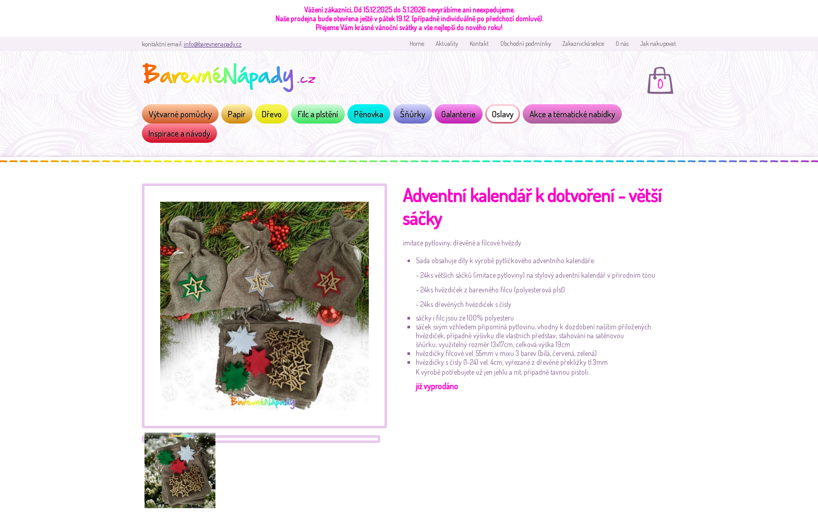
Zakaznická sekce (583, 43)
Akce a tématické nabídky (572, 113)
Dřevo (272, 113)
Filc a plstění (318, 113)
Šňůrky (412, 113)
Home (417, 43)
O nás (622, 43)
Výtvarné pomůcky (180, 113)
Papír (237, 113)
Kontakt (479, 43)
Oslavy (502, 113)
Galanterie (458, 113)
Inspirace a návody (179, 133)
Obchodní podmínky (525, 43)
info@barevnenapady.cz (213, 44)
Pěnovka (368, 113)
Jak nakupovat (658, 43)
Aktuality (447, 43)
